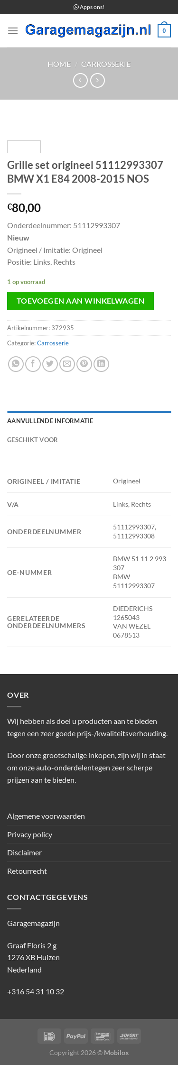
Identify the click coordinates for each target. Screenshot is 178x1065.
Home (59, 63)
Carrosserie (106, 63)
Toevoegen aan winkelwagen (81, 300)
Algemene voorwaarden (46, 815)
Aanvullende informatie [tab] (50, 421)
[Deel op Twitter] (50, 364)
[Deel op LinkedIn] (101, 364)
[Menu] (13, 30)
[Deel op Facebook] (33, 364)
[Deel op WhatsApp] (16, 364)
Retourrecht (27, 870)
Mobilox (116, 1052)
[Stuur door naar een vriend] (67, 364)
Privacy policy (29, 834)
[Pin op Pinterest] (84, 364)
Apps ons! (89, 6)
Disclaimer (24, 852)
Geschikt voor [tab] (32, 440)
